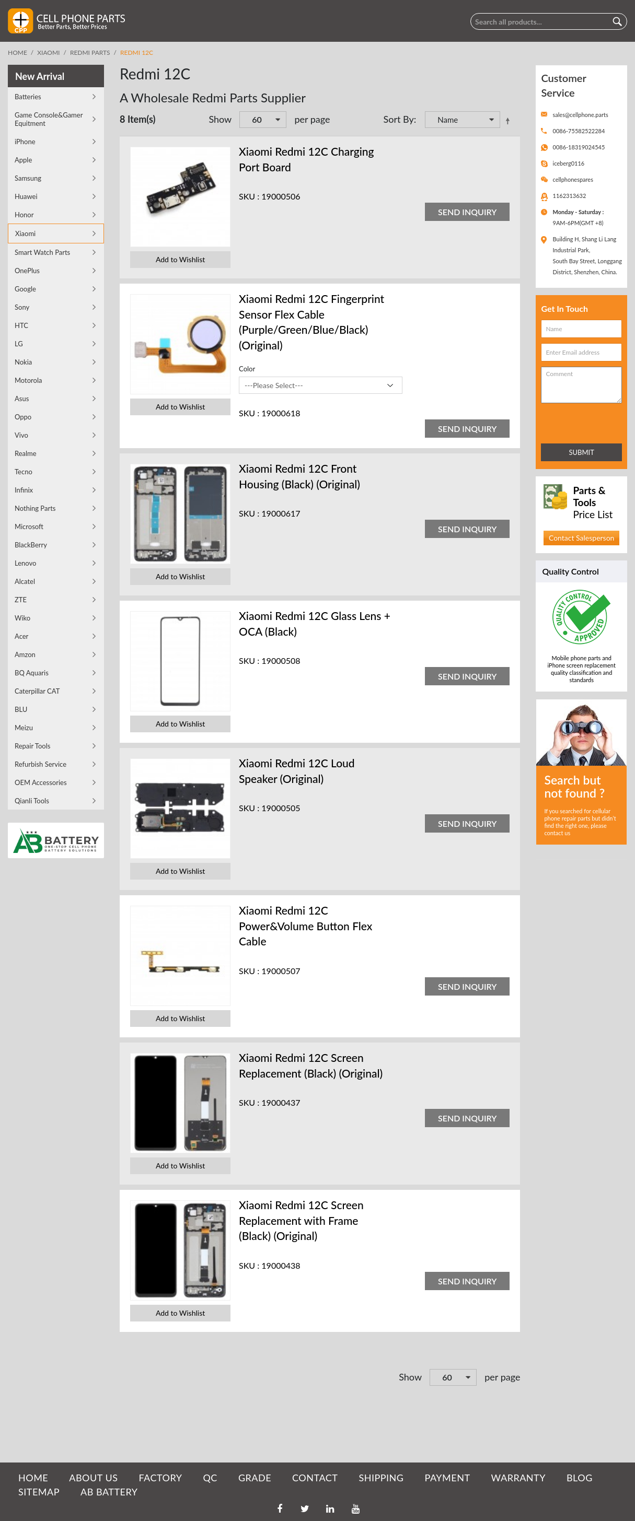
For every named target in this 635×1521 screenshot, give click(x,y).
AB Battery (108, 1491)
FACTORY (160, 1477)
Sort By (399, 119)
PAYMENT (447, 1477)
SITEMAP (39, 1491)
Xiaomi (48, 52)
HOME (33, 1477)
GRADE (254, 1477)
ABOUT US (93, 1477)
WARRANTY (518, 1477)
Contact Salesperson (581, 537)
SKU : (249, 196)
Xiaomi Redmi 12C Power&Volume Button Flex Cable (305, 925)
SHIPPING (381, 1477)
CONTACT (315, 1477)
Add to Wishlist (180, 259)
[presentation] (587, 421)
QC (210, 1477)
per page (312, 119)
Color (247, 369)
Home (17, 52)
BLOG (580, 1477)
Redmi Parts (90, 52)
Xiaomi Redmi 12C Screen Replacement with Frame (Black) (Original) (301, 1220)
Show (220, 119)
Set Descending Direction (509, 120)
